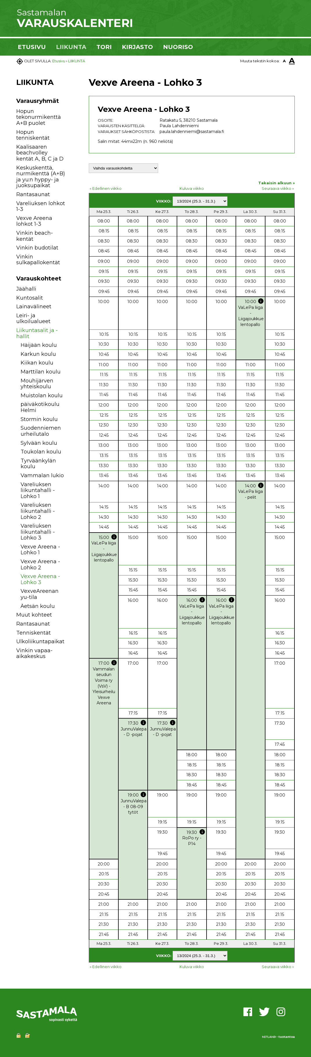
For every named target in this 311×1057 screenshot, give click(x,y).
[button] (72, 290)
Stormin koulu (39, 419)
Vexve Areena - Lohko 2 (40, 564)
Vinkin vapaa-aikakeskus (34, 653)
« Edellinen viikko (106, 188)
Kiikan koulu (37, 363)
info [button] (261, 301)
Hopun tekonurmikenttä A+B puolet (38, 117)
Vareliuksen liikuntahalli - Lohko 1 (38, 490)
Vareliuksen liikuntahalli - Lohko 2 (38, 511)
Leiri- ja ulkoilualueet (33, 318)
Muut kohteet (34, 615)
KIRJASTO (137, 46)
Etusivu (58, 61)
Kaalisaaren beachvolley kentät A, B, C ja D (40, 153)
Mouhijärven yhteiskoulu (37, 384)
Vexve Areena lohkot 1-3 (34, 221)
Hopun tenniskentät (33, 135)
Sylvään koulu (39, 443)
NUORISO (178, 46)
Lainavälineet (33, 306)
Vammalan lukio (42, 475)
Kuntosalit (29, 298)
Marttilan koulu (41, 372)
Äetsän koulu (38, 606)
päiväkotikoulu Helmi (40, 407)
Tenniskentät (33, 633)
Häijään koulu (39, 345)
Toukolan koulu (41, 452)
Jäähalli (26, 289)
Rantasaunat (33, 194)
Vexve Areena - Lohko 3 (40, 579)
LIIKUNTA (71, 46)
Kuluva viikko (192, 188)
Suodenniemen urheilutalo (41, 431)
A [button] (284, 61)
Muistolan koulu (42, 395)
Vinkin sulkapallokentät (38, 260)
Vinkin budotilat (37, 248)
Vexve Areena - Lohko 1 (40, 550)
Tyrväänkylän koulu (38, 464)
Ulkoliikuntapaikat (40, 641)
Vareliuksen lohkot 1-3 (40, 206)
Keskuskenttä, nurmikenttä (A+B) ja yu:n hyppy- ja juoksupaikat (40, 177)
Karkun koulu (38, 354)
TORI (104, 46)
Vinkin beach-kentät (34, 236)
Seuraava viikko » (278, 188)
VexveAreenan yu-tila (40, 594)
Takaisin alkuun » (276, 183)
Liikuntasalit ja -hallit (37, 333)
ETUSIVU (32, 46)
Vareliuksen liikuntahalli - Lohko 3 (38, 532)
